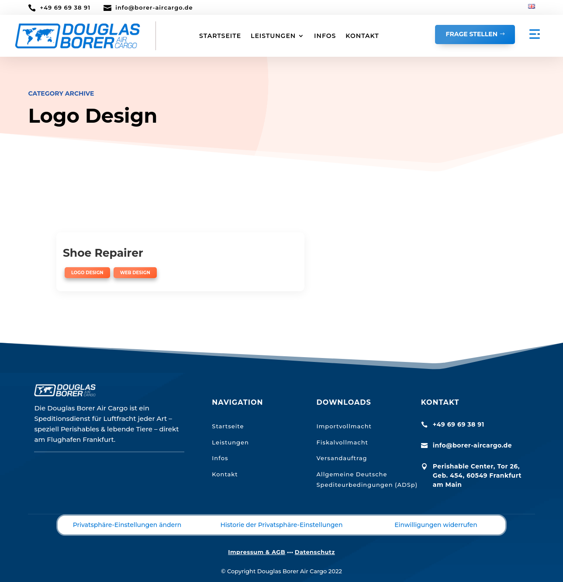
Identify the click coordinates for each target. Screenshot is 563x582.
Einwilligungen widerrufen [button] (435, 510)
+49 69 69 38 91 (65, 7)
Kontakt (225, 459)
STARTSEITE (220, 36)
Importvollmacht (344, 411)
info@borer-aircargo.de (154, 7)
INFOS (325, 36)
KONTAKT (362, 36)
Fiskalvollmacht (342, 427)
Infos (220, 443)
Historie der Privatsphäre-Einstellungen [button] (282, 510)
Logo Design (87, 273)
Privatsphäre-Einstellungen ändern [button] (127, 510)
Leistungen (230, 427)
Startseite (228, 411)
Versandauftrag (342, 443)
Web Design (135, 273)
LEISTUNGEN (273, 36)
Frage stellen (471, 34)
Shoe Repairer (103, 252)
